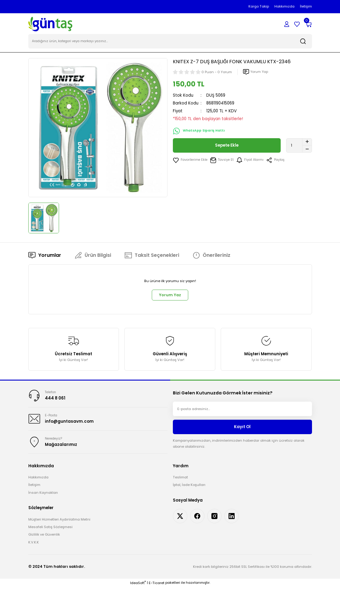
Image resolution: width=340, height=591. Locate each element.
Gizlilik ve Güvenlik (44, 538)
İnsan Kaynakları (43, 496)
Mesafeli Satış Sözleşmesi (50, 530)
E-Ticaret (156, 586)
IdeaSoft (138, 586)
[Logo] (50, 23)
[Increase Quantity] (307, 142)
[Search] (170, 42)
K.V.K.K (33, 546)
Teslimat (180, 481)
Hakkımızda (38, 481)
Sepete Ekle (226, 146)
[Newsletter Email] (242, 411)
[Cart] (308, 24)
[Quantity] (299, 146)
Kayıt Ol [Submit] (242, 429)
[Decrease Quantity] (307, 149)
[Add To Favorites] (191, 161)
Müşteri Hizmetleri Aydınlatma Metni (59, 523)
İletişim (34, 488)
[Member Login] (286, 24)
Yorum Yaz (170, 296)
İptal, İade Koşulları (189, 488)
